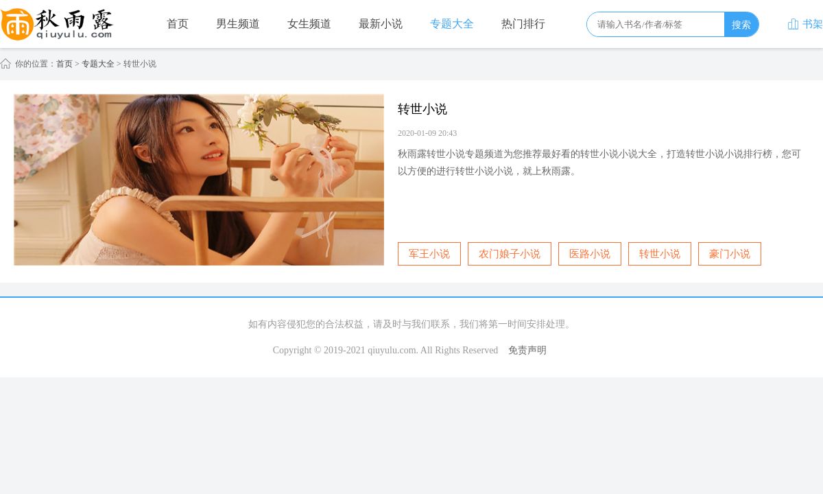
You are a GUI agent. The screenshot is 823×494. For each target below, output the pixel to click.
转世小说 (659, 253)
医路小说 (589, 253)
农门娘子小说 (509, 253)
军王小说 (429, 253)
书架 (805, 24)
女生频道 (309, 24)
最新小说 (381, 24)
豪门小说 (729, 253)
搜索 (741, 24)
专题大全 (452, 24)
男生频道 (238, 24)
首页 (178, 24)
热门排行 (523, 24)
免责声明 (527, 350)
